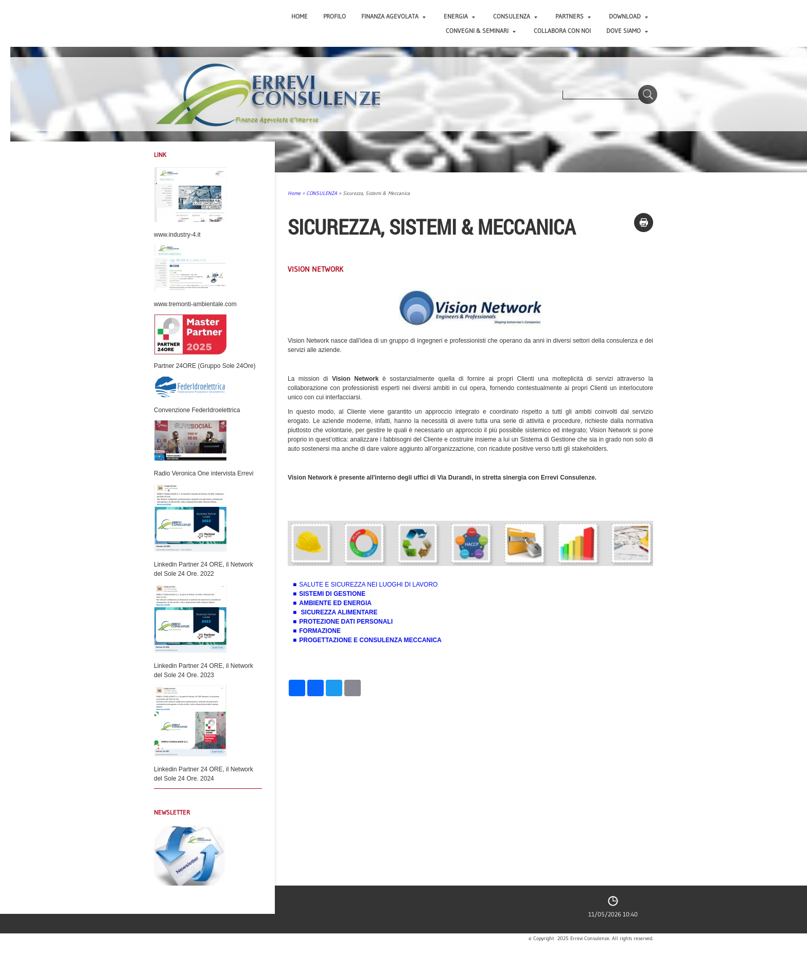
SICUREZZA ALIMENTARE (339, 612)
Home (299, 16)
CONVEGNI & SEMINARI (481, 30)
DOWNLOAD (628, 16)
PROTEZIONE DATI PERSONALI (346, 621)
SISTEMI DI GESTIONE (332, 593)
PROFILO (334, 16)
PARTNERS (573, 16)
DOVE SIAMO (627, 30)
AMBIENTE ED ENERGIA (335, 603)
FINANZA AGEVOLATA (393, 16)
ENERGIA (459, 16)
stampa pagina (643, 222)
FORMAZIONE (320, 630)
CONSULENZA (515, 16)
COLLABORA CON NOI (562, 30)
